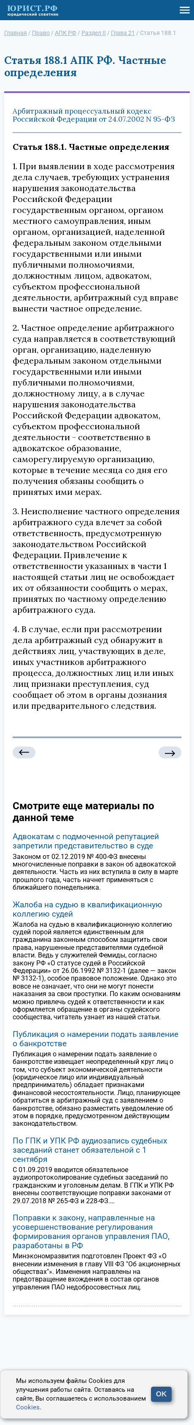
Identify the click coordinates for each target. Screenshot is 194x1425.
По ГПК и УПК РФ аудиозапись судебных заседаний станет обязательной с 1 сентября (90, 1150)
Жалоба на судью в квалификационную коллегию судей (87, 909)
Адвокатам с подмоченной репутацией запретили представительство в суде (86, 841)
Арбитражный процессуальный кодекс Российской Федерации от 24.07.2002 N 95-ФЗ (94, 115)
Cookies (28, 1407)
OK (161, 1394)
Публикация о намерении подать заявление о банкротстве (95, 1038)
